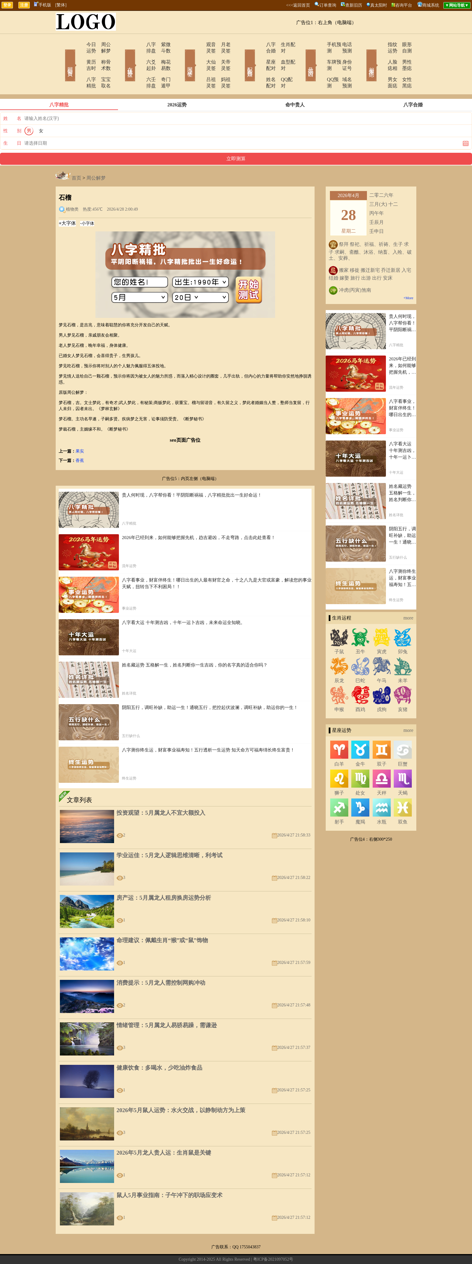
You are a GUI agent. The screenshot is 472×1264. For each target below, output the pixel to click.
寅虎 (382, 632)
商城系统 (430, 5)
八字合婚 (259, 44)
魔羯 (360, 802)
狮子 (339, 773)
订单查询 (327, 5)
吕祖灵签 (199, 66)
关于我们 (172, 1250)
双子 (382, 745)
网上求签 (182, 57)
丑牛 (360, 632)
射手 (339, 802)
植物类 (72, 190)
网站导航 (208, 1250)
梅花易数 (162, 55)
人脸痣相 (379, 55)
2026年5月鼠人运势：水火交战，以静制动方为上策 (180, 1091)
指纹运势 (379, 44)
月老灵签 (222, 44)
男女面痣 (379, 66)
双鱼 (403, 802)
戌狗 (382, 690)
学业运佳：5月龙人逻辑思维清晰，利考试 (169, 836)
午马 (382, 661)
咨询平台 (403, 5)
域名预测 (342, 66)
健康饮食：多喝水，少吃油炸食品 (159, 1049)
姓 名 (12, 99)
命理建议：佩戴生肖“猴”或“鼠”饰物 (162, 921)
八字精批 (78, 66)
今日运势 (78, 44)
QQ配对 (281, 66)
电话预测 (342, 44)
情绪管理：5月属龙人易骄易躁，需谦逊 (166, 1006)
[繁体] (61, 5)
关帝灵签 (222, 55)
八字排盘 (138, 44)
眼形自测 (403, 44)
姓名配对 (259, 66)
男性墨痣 (403, 55)
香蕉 (80, 441)
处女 (360, 773)
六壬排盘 (138, 66)
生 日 (12, 124)
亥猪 (403, 690)
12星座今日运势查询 (280, 1250)
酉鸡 (360, 690)
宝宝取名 (102, 66)
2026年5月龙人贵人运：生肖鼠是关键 (163, 1134)
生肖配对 (282, 44)
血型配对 (282, 55)
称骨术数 (102, 55)
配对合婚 (242, 57)
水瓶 (382, 802)
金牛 (360, 745)
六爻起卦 (138, 55)
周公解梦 (102, 44)
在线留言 (190, 1250)
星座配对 (259, 55)
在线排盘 (122, 57)
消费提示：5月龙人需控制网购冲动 (160, 964)
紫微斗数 (162, 44)
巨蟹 (403, 745)
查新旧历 (353, 5)
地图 (304, 1250)
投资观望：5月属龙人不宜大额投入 (160, 794)
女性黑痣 (403, 66)
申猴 (339, 690)
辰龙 (339, 661)
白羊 (339, 745)
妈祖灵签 (222, 66)
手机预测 (319, 44)
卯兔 (403, 632)
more (408, 598)
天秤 (382, 773)
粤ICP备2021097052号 (273, 1240)
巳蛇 (360, 661)
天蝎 (403, 773)
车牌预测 (319, 55)
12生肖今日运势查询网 (239, 1250)
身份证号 (342, 55)
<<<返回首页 (298, 5)
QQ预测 (318, 66)
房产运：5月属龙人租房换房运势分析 (163, 879)
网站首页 (61, 57)
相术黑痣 (362, 57)
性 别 (12, 111)
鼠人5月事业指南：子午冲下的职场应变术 (169, 1176)
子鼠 (339, 632)
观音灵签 (199, 44)
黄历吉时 (78, 55)
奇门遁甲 (162, 66)
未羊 (403, 661)
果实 (80, 432)
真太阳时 (378, 5)
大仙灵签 (199, 55)
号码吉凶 (302, 57)
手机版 (42, 5)
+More (408, 279)
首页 (76, 159)
